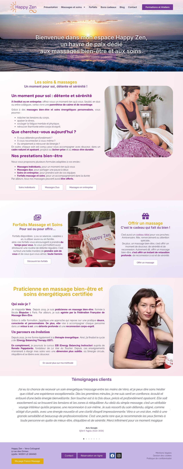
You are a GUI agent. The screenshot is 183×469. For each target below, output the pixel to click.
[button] (12, 409)
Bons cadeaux (108, 7)
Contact (132, 7)
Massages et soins (73, 7)
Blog (122, 7)
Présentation (51, 7)
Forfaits (93, 7)
